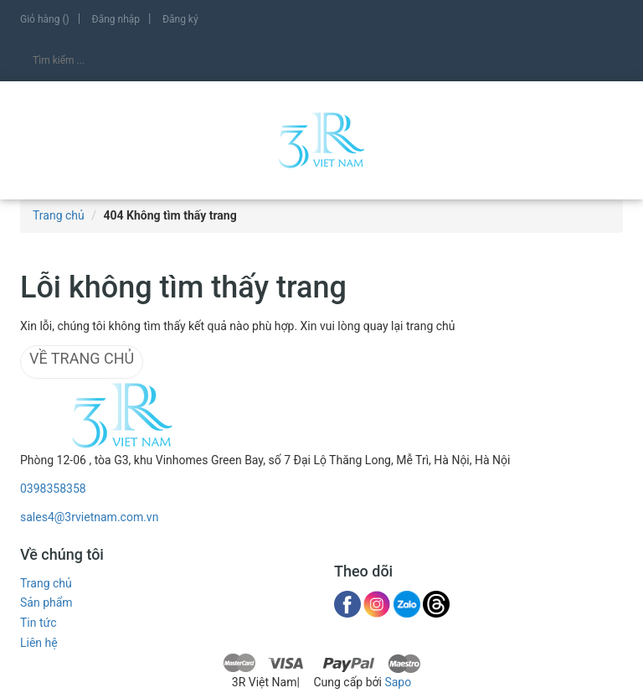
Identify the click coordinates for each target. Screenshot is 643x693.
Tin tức (38, 622)
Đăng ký (180, 19)
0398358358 (53, 488)
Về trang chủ (81, 358)
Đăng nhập (116, 19)
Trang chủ (46, 583)
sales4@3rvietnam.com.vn (89, 517)
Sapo (397, 682)
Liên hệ (39, 642)
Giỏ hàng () (44, 19)
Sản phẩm (46, 602)
